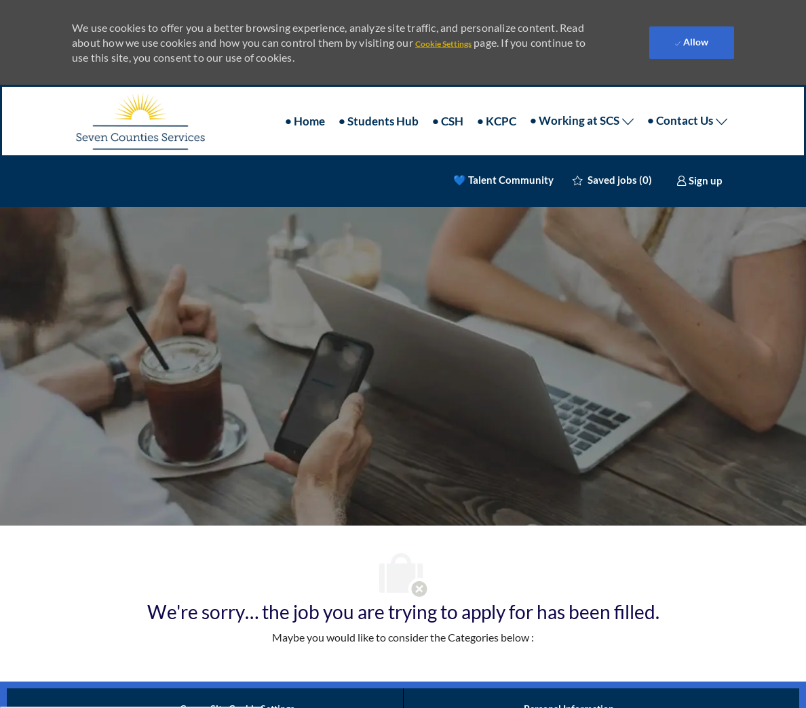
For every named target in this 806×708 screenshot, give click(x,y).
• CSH (447, 121)
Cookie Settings (443, 44)
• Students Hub (379, 121)
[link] (699, 180)
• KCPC (496, 121)
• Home (305, 121)
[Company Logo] (140, 121)
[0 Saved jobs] (612, 180)
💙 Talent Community (503, 180)
